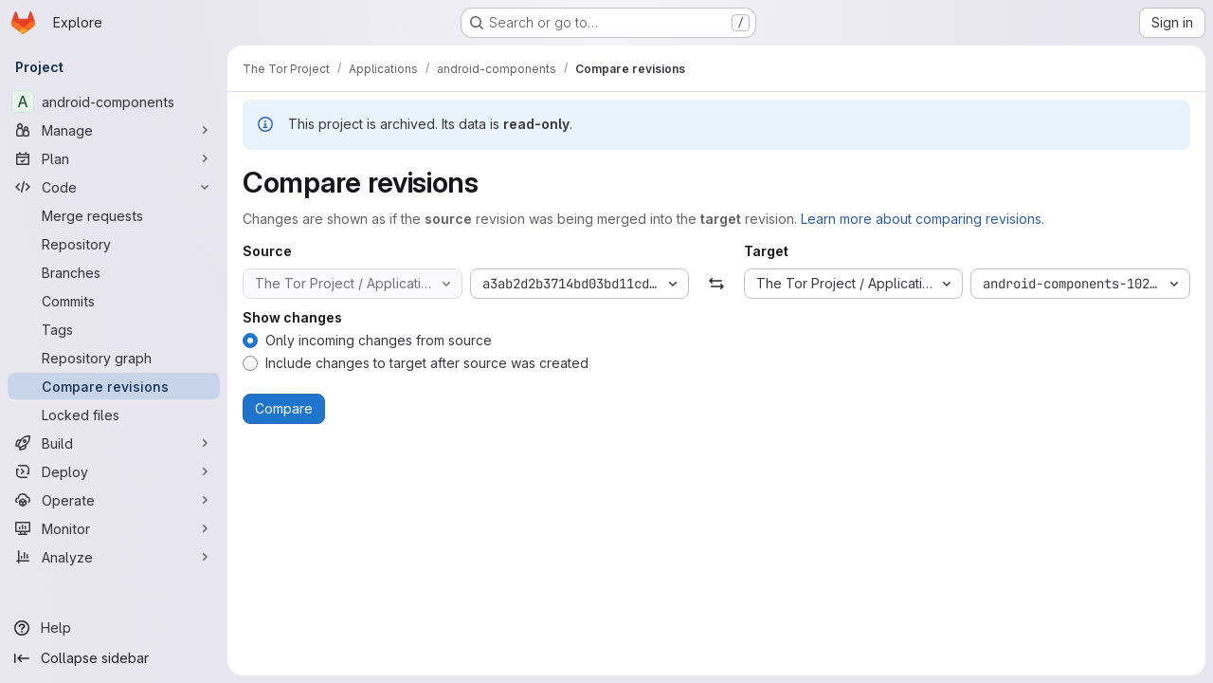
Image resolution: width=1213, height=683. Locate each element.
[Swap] (716, 283)
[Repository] (114, 244)
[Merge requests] (114, 215)
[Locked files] (114, 414)
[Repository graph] (114, 357)
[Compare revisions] (114, 386)
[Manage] (114, 130)
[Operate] (114, 500)
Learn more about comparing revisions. (922, 219)
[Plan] (114, 158)
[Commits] (114, 300)
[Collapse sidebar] (114, 658)
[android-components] (114, 101)
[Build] (114, 443)
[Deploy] (114, 471)
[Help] (114, 628)
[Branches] (114, 272)
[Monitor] (114, 528)
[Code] (114, 187)
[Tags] (114, 329)
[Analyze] (114, 557)
